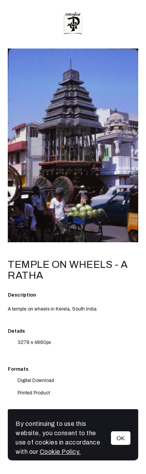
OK (120, 438)
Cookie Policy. (60, 451)
